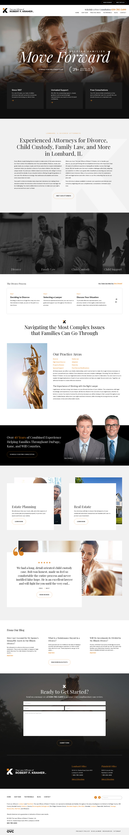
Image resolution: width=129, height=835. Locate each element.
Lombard (21, 804)
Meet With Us (120, 2)
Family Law (75, 359)
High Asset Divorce (59, 362)
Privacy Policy (83, 831)
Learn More (19, 521)
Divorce (55, 359)
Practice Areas (95, 12)
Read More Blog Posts (59, 662)
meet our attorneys (63, 196)
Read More (10, 655)
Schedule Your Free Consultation (51, 69)
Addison (24, 806)
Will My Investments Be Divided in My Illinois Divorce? (105, 639)
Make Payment (107, 2)
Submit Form (64, 743)
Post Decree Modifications (80, 368)
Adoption (75, 362)
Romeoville (10, 809)
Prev (41, 588)
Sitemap (117, 831)
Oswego (113, 806)
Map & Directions (78, 779)
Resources (107, 831)
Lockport (94, 806)
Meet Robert (68, 458)
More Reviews (44, 595)
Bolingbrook (45, 806)
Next (48, 588)
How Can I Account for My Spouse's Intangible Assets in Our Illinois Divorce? (23, 641)
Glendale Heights (72, 806)
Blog (116, 12)
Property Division (58, 365)
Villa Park (17, 809)
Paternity (75, 365)
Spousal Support (58, 368)
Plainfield (30, 804)
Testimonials (107, 12)
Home (77, 12)
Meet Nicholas (101, 458)
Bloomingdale (36, 806)
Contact (123, 12)
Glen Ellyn (81, 806)
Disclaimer (96, 831)
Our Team (84, 12)
